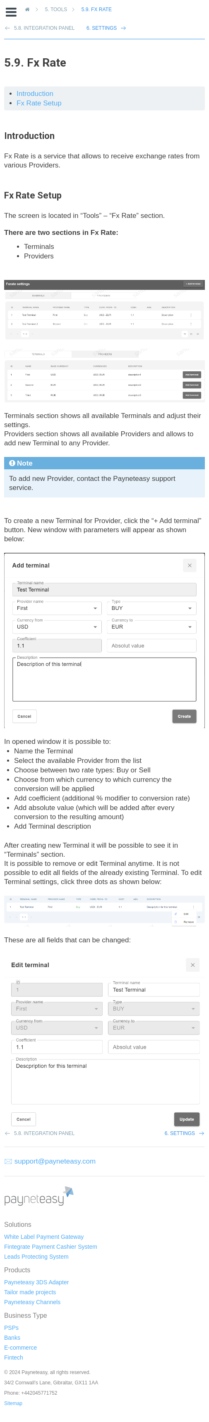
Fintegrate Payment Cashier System (50, 1246)
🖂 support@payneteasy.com (50, 1161)
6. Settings (101, 28)
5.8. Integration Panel (44, 1133)
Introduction (35, 94)
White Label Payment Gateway (44, 1236)
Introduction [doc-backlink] (29, 136)
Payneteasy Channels (32, 1302)
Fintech (13, 1357)
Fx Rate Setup (39, 103)
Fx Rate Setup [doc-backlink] (33, 195)
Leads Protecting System (36, 1256)
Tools (57, 9)
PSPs (11, 1327)
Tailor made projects (30, 1292)
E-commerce (20, 1347)
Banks (12, 1337)
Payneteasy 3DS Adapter (36, 1282)
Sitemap (13, 1403)
